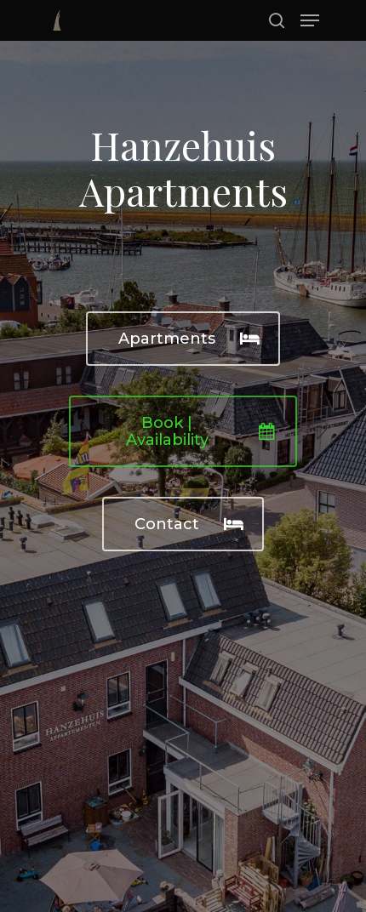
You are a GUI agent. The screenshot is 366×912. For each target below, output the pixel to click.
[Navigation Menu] (309, 20)
